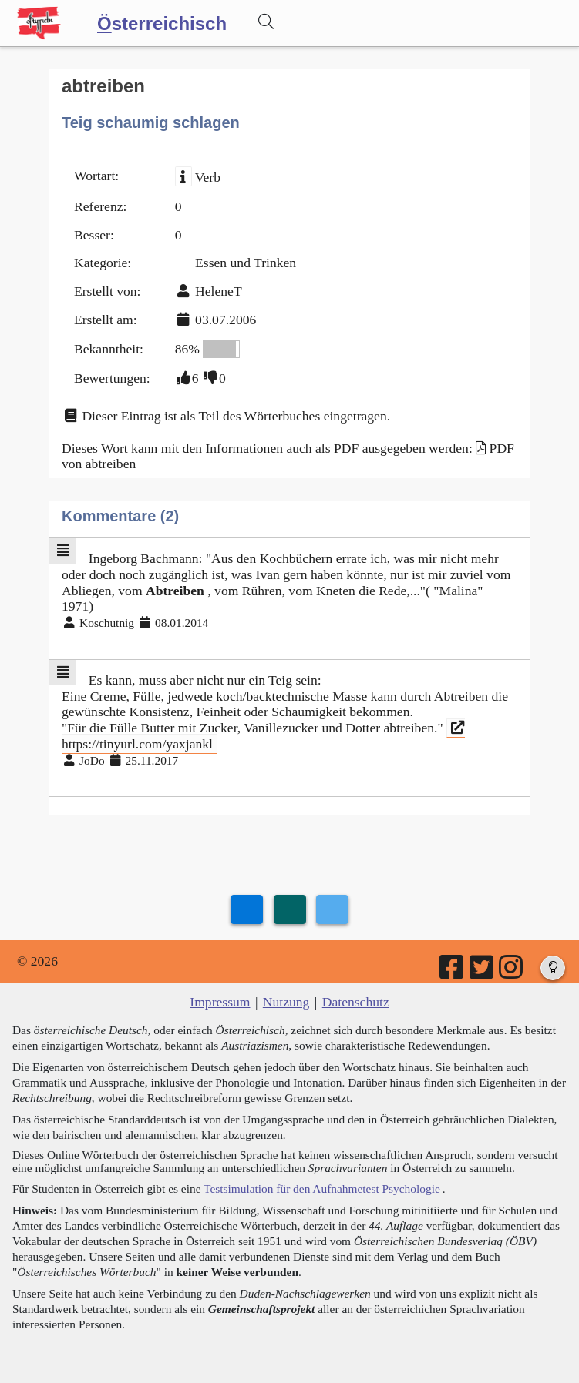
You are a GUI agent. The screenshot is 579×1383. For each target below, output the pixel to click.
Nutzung (286, 1002)
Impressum (220, 1002)
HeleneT (218, 291)
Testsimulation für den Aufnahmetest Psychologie (322, 1188)
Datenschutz (355, 1002)
